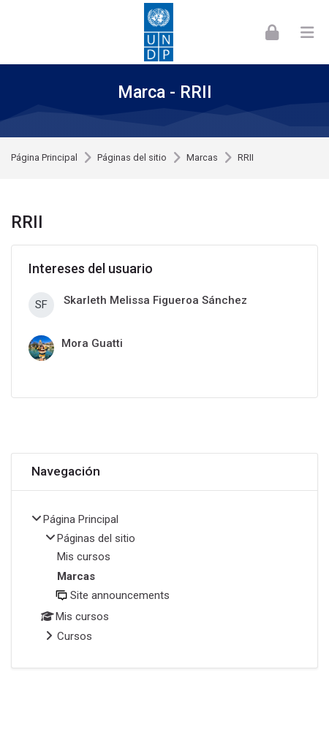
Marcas (202, 158)
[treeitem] (164, 580)
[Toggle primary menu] (307, 32)
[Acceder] (272, 32)
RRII (246, 158)
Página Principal (44, 158)
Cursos (74, 636)
